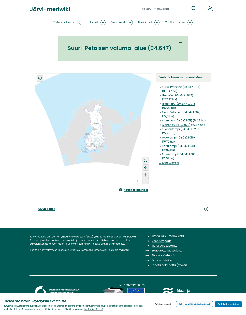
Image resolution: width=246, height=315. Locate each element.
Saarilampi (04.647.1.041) (178, 146)
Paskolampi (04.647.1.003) (179, 154)
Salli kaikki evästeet (228, 304)
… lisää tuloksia (169, 163)
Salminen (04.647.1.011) (177, 120)
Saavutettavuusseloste (167, 251)
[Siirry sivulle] (194, 8)
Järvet (94, 22)
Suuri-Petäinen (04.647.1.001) (181, 87)
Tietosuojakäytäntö (164, 246)
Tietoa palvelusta (65, 22)
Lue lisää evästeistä (93, 309)
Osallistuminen (175, 22)
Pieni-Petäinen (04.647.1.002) (181, 112)
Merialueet (118, 22)
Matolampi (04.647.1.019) (178, 138)
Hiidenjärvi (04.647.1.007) (178, 104)
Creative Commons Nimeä (85, 250)
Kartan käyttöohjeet (136, 190)
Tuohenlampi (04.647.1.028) (180, 129)
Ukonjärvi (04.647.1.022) (177, 95)
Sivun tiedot (123, 209)
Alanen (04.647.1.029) (176, 125)
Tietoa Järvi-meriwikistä (168, 236)
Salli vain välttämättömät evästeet (194, 304)
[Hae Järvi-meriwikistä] (164, 8)
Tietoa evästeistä (163, 255)
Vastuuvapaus (161, 241)
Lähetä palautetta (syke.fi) (169, 265)
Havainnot (145, 22)
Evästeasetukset (162, 304)
